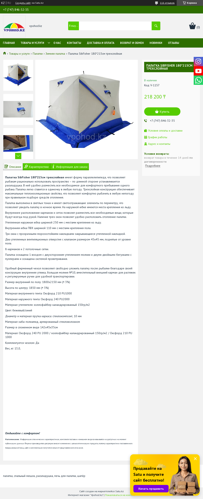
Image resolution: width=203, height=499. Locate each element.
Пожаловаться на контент (120, 495)
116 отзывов (167, 2)
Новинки (156, 43)
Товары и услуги (32, 43)
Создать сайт (23, 2)
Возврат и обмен (132, 43)
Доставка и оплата (100, 43)
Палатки (38, 53)
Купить (164, 111)
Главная (9, 43)
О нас (57, 43)
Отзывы (173, 43)
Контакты (74, 43)
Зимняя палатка (55, 53)
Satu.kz (119, 491)
